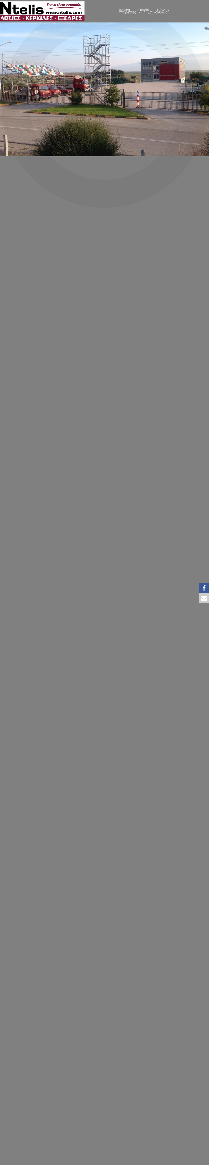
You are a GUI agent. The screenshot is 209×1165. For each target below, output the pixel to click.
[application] (167, 10)
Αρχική (124, 10)
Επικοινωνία (158, 12)
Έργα (163, 10)
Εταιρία (143, 10)
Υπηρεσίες (129, 12)
